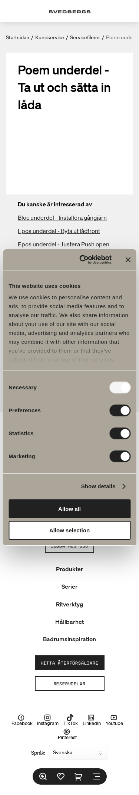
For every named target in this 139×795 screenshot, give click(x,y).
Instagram (48, 720)
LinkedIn (92, 720)
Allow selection (69, 530)
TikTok (70, 720)
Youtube (114, 720)
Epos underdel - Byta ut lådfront (59, 230)
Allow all (69, 509)
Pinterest (67, 734)
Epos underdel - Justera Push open (63, 244)
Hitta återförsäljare (70, 663)
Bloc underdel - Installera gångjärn (62, 217)
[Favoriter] (60, 776)
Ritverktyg (69, 604)
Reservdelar (70, 683)
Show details (98, 486)
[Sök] (43, 776)
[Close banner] (127, 259)
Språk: (38, 752)
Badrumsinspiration (69, 639)
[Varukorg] (78, 776)
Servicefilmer (85, 37)
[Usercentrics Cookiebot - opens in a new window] (83, 260)
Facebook (22, 720)
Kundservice (49, 37)
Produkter (69, 569)
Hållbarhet (69, 621)
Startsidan (17, 37)
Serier (69, 586)
